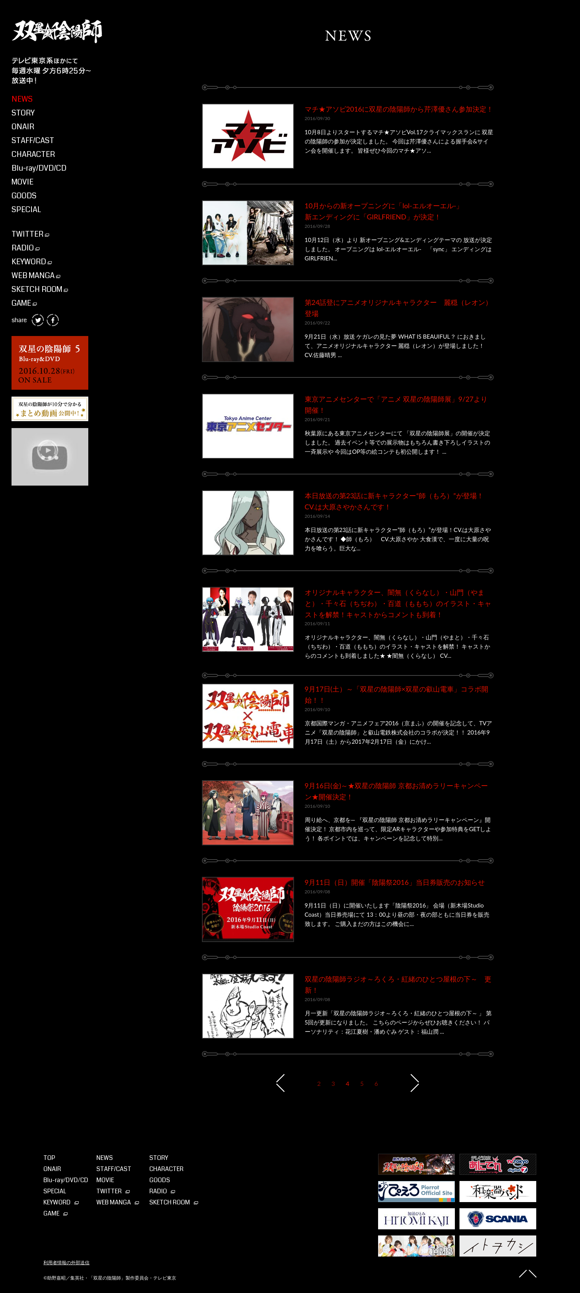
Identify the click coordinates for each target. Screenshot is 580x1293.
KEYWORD (32, 261)
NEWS (22, 99)
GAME (24, 303)
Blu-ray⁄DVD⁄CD (65, 1180)
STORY (23, 113)
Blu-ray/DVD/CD (39, 168)
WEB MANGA (36, 275)
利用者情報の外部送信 (66, 1262)
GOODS (24, 195)
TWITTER (30, 234)
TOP (49, 1157)
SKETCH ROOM (40, 289)
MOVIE (22, 182)
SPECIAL (26, 209)
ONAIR (23, 126)
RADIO (26, 248)
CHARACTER (33, 154)
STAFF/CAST (33, 140)
